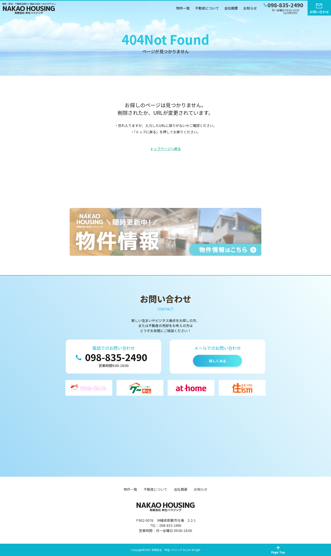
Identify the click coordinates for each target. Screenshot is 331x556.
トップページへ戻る (165, 149)
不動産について (207, 8)
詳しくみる (217, 360)
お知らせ (250, 8)
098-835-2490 (116, 357)
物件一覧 (183, 8)
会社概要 (231, 8)
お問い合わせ (319, 12)
